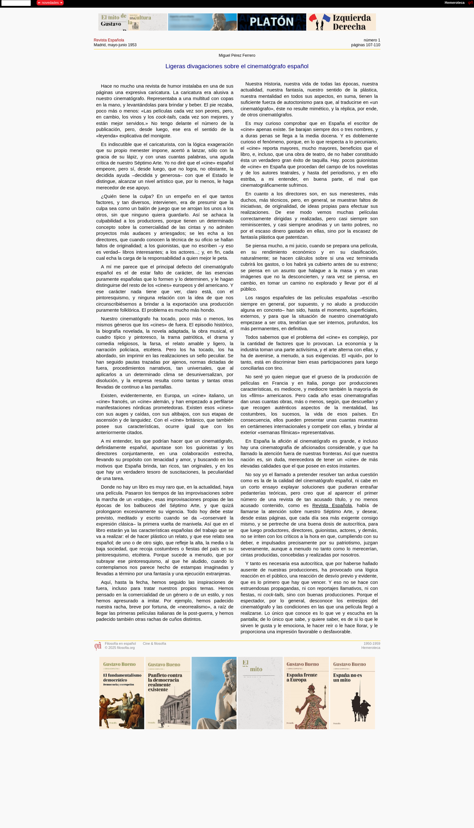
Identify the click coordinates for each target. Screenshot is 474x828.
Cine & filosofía (154, 643)
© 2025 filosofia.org (120, 648)
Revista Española (109, 40)
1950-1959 (372, 643)
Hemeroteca (370, 648)
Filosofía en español (120, 643)
